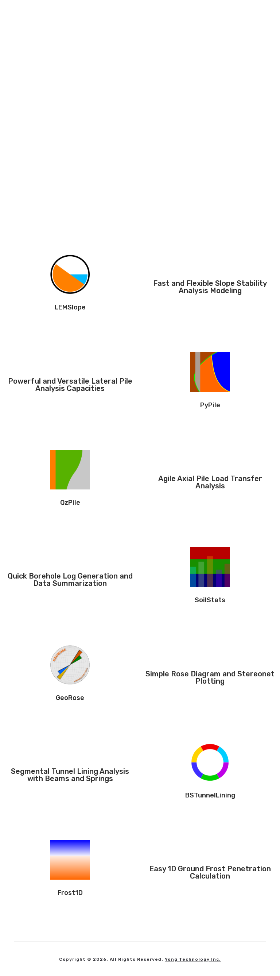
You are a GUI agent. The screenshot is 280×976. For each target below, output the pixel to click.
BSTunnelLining (210, 795)
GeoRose (70, 698)
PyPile (210, 405)
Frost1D (70, 893)
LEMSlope (70, 307)
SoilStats (210, 600)
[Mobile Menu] (253, 16)
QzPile (70, 503)
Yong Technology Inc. (193, 959)
